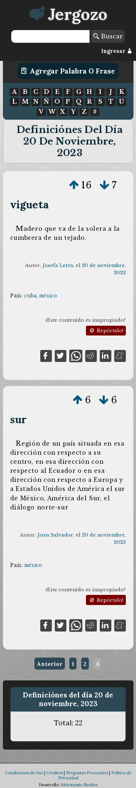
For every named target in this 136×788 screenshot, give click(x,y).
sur (18, 419)
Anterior (49, 663)
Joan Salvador (55, 535)
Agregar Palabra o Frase (68, 71)
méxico (48, 295)
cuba (30, 295)
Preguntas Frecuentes (87, 772)
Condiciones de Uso (24, 772)
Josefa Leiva (57, 265)
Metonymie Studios (79, 784)
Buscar (108, 36)
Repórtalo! (105, 330)
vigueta (29, 204)
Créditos (54, 772)
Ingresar (116, 51)
